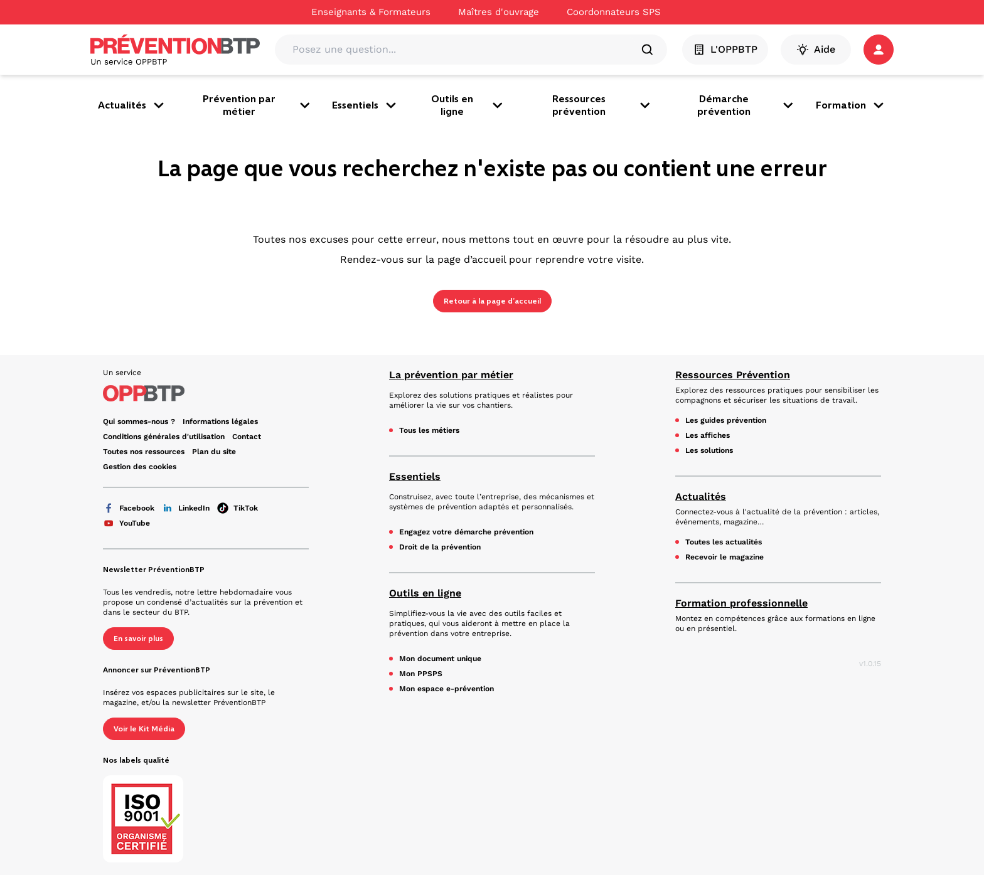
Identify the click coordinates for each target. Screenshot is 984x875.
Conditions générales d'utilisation (164, 436)
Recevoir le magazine (724, 557)
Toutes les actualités (723, 542)
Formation (851, 105)
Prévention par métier (257, 105)
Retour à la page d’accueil (492, 301)
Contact (246, 436)
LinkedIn (186, 508)
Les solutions (709, 450)
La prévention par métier (451, 375)
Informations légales (220, 421)
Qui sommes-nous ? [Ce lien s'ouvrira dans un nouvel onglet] (139, 421)
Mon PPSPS (420, 673)
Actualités (132, 105)
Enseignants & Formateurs (370, 12)
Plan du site (214, 451)
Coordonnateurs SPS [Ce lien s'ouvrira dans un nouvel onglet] (614, 12)
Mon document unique (440, 658)
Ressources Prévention (732, 375)
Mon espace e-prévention (446, 688)
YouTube (126, 523)
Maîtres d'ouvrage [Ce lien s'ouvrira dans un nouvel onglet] (498, 12)
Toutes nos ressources (143, 451)
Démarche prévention (746, 105)
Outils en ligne (468, 105)
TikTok (237, 508)
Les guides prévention (725, 420)
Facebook (128, 508)
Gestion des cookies (139, 466)
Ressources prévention (602, 105)
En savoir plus (138, 638)
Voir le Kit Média (144, 728)
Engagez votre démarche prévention (466, 532)
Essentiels (365, 105)
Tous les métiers (429, 430)
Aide (815, 49)
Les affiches (707, 435)
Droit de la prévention (440, 547)
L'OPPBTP (725, 49)
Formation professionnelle (741, 603)
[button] (879, 49)
